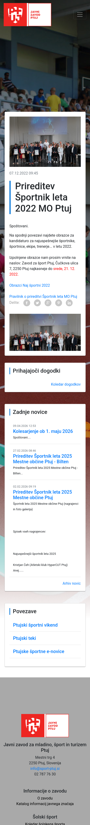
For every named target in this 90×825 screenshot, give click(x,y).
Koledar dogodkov (66, 384)
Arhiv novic (72, 583)
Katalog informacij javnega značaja (45, 804)
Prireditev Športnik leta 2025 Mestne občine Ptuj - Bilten (42, 458)
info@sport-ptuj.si (45, 768)
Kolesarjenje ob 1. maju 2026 (43, 431)
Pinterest (58, 302)
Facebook (26, 302)
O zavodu (45, 798)
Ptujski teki (24, 638)
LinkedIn (69, 302)
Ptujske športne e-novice (38, 651)
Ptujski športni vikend (35, 625)
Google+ (48, 302)
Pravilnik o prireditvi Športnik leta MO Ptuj (43, 296)
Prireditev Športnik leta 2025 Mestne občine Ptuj (42, 494)
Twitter (37, 302)
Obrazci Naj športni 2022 (29, 285)
